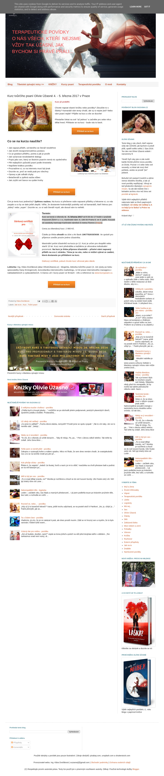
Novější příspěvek (15, 316)
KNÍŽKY (53, 84)
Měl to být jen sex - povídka (32, 476)
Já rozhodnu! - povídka (141, 268)
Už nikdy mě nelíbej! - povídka (34, 421)
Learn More (135, 7)
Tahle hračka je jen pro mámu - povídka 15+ (143, 310)
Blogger (135, 769)
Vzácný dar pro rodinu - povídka (34, 531)
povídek (125, 194)
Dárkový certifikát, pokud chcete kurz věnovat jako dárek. (68, 261)
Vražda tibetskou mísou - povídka (142, 373)
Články (127, 516)
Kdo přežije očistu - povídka (33, 463)
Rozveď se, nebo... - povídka (33, 504)
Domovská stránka (62, 316)
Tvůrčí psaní (32, 305)
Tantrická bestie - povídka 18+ (142, 395)
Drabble (127, 548)
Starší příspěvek (108, 316)
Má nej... (127, 506)
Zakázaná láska (130, 522)
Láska (126, 500)
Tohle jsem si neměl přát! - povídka (36, 449)
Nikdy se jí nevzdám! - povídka (34, 435)
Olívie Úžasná (130, 513)
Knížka (127, 535)
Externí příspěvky (131, 542)
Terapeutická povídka (89, 84)
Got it (147, 7)
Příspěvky (16, 742)
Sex (125, 509)
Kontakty (121, 84)
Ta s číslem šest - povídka (32, 518)
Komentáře (17, 747)
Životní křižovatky (131, 490)
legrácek (134, 194)
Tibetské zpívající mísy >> (30, 84)
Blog (10, 84)
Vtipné (127, 493)
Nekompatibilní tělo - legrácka (33, 490)
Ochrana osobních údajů (120, 762)
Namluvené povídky (132, 552)
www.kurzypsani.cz (103, 273)
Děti (126, 519)
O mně (108, 84)
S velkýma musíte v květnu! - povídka (37, 407)
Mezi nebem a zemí (132, 526)
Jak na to (18, 305)
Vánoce (127, 532)
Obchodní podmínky (99, 762)
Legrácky (128, 503)
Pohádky (127, 529)
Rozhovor (128, 539)
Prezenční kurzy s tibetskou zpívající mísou (142, 353)
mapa (98, 223)
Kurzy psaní (67, 84)
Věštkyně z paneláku (144, 289)
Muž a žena (129, 487)
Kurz (25, 305)
